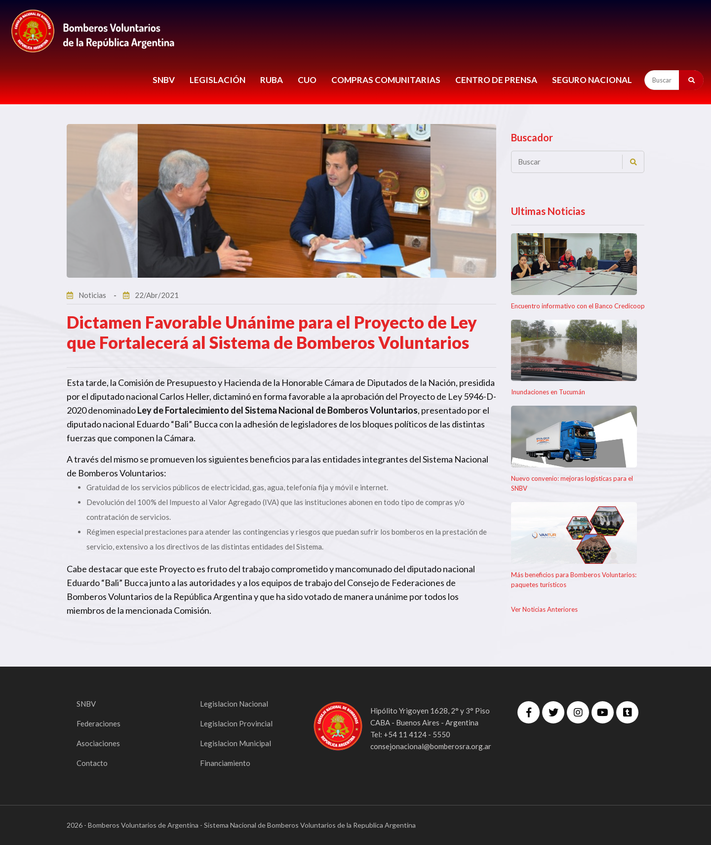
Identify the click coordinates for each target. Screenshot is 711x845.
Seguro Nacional (592, 80)
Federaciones (99, 723)
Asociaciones (99, 743)
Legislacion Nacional (235, 703)
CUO (307, 80)
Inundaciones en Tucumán (548, 392)
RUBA (271, 80)
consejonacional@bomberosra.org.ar (430, 746)
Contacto (93, 762)
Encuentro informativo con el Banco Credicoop (578, 306)
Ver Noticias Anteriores (544, 609)
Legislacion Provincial (237, 723)
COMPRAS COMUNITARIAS (385, 80)
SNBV (164, 80)
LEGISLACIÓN (217, 80)
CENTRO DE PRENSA (496, 80)
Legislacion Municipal (237, 743)
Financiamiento (226, 762)
